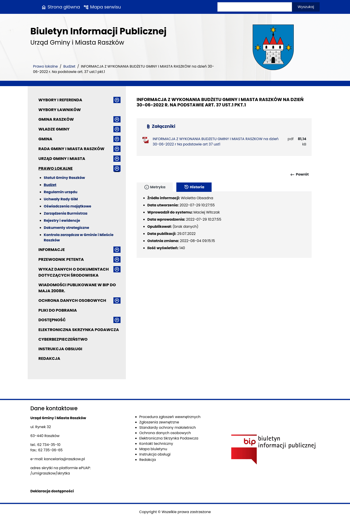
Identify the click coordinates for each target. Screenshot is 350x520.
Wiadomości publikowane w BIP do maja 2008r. (77, 288)
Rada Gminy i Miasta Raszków (71, 148)
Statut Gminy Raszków (64, 177)
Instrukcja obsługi (60, 349)
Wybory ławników (59, 109)
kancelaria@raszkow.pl (64, 459)
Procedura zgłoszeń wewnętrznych (169, 416)
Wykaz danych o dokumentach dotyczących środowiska (73, 272)
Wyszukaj (306, 6)
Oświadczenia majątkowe (67, 206)
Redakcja (49, 358)
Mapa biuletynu (153, 449)
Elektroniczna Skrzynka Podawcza (78, 329)
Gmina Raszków (56, 119)
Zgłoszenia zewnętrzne (159, 422)
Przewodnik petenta (61, 259)
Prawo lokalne (45, 66)
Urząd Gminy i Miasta (61, 158)
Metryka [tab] (154, 187)
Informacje (51, 249)
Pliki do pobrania (57, 310)
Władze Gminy (53, 129)
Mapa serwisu (102, 7)
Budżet (69, 66)
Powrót (299, 175)
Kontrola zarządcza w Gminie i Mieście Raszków (78, 237)
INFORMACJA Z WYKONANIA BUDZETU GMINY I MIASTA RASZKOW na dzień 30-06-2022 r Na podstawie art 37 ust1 (216, 141)
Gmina (45, 139)
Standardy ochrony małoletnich (167, 427)
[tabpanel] (224, 225)
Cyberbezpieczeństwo (63, 339)
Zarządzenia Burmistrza (65, 213)
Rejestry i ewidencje (62, 220)
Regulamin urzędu (60, 192)
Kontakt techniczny (156, 443)
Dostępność (52, 320)
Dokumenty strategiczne (66, 227)
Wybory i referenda (60, 100)
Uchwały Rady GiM (61, 199)
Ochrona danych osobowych (72, 300)
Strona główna (60, 7)
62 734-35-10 (48, 444)
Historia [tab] (194, 187)
